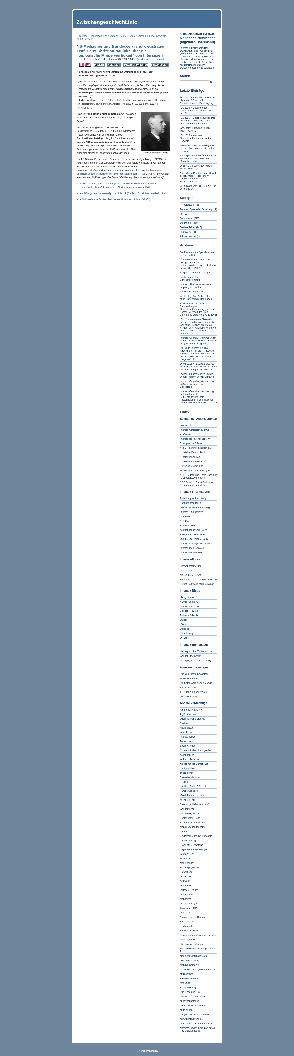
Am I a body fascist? (191, 709)
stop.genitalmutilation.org (193, 955)
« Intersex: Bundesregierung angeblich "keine (101, 36)
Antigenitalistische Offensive (195, 1014)
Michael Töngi (187, 799)
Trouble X (185, 858)
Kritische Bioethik (189, 930)
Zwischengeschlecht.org (193, 498)
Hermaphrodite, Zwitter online (196, 651)
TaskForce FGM (188, 908)
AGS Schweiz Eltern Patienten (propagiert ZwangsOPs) (196, 483)
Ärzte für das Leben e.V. (193, 822)
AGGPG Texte (187, 525)
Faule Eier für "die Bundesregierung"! (190, 278)
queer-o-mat (186, 772)
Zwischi (184, 619)
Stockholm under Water (192, 291)
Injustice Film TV (189, 890)
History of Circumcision (192, 996)
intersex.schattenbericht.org (195, 507)
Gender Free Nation (190, 655)
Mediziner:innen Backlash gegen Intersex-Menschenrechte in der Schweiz (197, 148)
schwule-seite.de (189, 978)
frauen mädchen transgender (195, 750)
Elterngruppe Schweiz (191, 443)
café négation (187, 863)
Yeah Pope (186, 732)
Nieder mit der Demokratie (194, 763)
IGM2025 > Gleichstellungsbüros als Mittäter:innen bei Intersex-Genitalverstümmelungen (197, 120)
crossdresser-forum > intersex (196, 1023)
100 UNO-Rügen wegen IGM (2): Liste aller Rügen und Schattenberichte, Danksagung (197, 100)
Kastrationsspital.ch (190, 502)
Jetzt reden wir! (188, 939)
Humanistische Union (191, 944)
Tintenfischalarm (189, 678)
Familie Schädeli (189, 790)
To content (263, 2)
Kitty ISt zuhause (189, 601)
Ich (181, 213)
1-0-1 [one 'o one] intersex (194, 691)
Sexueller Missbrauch (191, 777)
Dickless (184, 628)
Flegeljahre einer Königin (193, 849)
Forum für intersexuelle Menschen (198, 579)
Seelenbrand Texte (190, 817)
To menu (275, 2)
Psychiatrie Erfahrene (191, 844)
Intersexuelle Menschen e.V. (195, 438)
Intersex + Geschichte (191, 511)
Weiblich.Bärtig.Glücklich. (193, 786)
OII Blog (184, 637)
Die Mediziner (143, 59)
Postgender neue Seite (192, 534)
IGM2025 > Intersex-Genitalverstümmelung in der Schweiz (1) (195, 138)
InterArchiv (185, 516)
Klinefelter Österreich (191, 461)
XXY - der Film (188, 687)
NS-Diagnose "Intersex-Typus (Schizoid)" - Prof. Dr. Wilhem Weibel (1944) (124, 193)
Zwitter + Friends (189, 615)
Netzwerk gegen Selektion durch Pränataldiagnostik (197, 1029)
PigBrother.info (188, 714)
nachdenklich (187, 754)
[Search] (194, 82)
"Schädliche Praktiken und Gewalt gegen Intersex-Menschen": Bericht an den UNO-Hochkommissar (198, 177)
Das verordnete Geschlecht (194, 673)
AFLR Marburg (188, 987)
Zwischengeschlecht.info (106, 22)
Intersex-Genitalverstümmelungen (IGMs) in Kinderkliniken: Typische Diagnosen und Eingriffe (198, 340)
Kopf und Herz (187, 768)
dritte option (186, 1010)
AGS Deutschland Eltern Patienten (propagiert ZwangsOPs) (198, 476)
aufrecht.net (186, 973)
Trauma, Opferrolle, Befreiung (196, 209)
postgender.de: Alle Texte (193, 529)
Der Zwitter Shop (189, 696)
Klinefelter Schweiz (190, 456)
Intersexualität (187, 736)
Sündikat (184, 831)
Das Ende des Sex (190, 991)
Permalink (158, 59)
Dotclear (153, 1050)
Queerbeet (185, 876)
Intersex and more (190, 606)
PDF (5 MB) (87, 108)
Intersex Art (186, 231)
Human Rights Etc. (190, 813)
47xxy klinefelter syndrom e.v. (196, 447)
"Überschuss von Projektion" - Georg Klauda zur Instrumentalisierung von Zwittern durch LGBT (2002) (198, 263)
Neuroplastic (186, 727)
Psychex (184, 781)
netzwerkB (185, 881)
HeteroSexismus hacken (193, 1005)
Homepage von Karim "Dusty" (196, 660)
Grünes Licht (187, 853)
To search (287, 2)
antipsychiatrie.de (189, 759)
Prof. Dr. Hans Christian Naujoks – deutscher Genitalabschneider (119, 183)
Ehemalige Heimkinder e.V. (194, 804)
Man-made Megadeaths (193, 826)
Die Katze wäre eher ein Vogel (196, 682)
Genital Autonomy (189, 960)
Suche (185, 76)
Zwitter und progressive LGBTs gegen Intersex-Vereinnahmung (197, 375)
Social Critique (188, 745)
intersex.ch (186, 425)
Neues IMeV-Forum (190, 575)
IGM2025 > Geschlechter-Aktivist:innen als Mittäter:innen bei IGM (196, 110)
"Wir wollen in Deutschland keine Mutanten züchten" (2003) (116, 199)
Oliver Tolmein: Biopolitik (193, 718)
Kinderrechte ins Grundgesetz (196, 835)
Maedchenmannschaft (192, 795)
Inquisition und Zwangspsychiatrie (198, 935)
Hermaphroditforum (190, 566)
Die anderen (186, 218)
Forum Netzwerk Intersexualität (197, 584)
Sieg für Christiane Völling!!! (195, 272)
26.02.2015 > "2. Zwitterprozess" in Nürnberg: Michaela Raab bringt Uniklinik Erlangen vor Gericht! (198, 366)
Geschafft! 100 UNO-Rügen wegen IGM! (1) (195, 129)
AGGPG (184, 520)
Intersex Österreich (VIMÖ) (194, 429)
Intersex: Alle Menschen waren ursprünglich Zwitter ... (196, 286)
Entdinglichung (188, 840)
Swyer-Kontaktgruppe (191, 465)
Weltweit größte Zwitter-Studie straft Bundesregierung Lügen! (196, 297)
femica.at (185, 982)
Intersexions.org (188, 570)
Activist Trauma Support (193, 917)
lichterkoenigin (187, 633)
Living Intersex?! (189, 597)
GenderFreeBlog (189, 610)
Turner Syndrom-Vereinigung (195, 470)
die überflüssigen (189, 903)
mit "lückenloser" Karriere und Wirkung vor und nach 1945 (116, 187)
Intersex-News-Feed (191, 552)
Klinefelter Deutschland (192, 452)
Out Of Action (187, 912)
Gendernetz (186, 885)
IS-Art (183, 624)
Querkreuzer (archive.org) (194, 538)
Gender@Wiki (187, 808)
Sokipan (184, 723)
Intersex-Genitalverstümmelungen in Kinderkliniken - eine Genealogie (198, 384)
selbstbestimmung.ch (191, 1019)
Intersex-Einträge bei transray (196, 543)
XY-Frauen (185, 434)
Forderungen (187, 204)
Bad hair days (187, 921)
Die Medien (186, 222)
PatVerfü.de (186, 872)
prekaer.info (186, 894)
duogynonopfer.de (189, 1000)
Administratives (188, 236)
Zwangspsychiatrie (190, 867)
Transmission (187, 741)
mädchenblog (187, 926)
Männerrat (185, 899)
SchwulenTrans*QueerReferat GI (197, 969)
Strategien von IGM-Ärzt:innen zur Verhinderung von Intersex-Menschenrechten (198, 158)
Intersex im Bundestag (192, 547)
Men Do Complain (189, 964)
